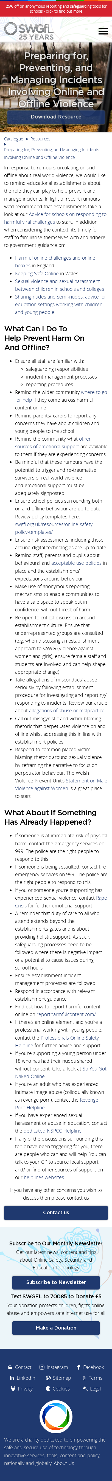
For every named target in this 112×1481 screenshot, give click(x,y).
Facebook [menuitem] (93, 1386)
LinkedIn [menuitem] (26, 1397)
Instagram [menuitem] (57, 1386)
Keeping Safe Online (37, 273)
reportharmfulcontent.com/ (66, 1014)
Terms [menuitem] (95, 1397)
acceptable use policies (76, 563)
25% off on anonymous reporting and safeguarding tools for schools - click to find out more (56, 9)
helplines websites (44, 1177)
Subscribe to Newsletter (56, 1301)
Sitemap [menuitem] (62, 1397)
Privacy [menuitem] (25, 1408)
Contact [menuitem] (23, 1386)
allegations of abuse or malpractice (67, 710)
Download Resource (56, 116)
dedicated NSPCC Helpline (53, 1131)
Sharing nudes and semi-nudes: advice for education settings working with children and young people (60, 304)
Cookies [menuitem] (61, 1408)
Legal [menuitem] (95, 1408)
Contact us (56, 1212)
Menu (102, 31)
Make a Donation (56, 1347)
